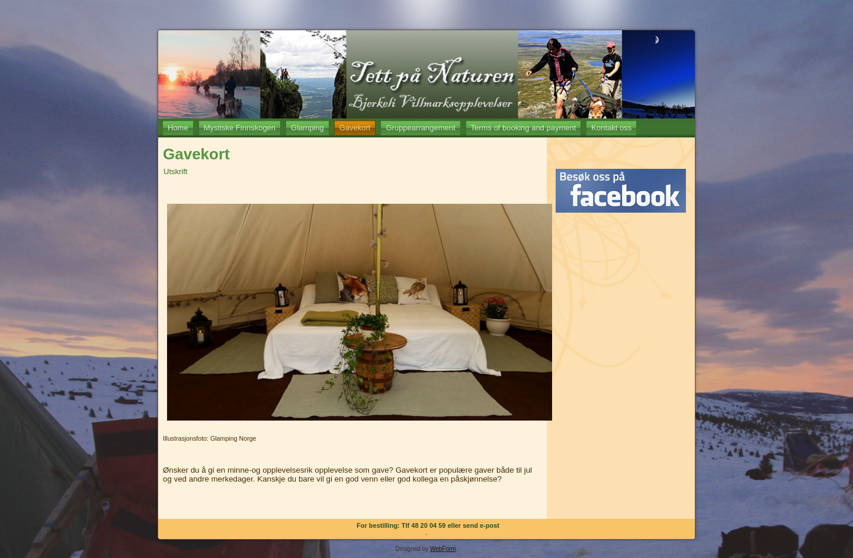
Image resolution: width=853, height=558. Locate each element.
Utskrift (175, 171)
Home (178, 127)
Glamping (307, 127)
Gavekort (355, 127)
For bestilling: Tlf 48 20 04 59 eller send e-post (428, 525)
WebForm (443, 549)
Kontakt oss (611, 127)
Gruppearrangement (420, 127)
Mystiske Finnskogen (239, 127)
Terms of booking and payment (523, 127)
